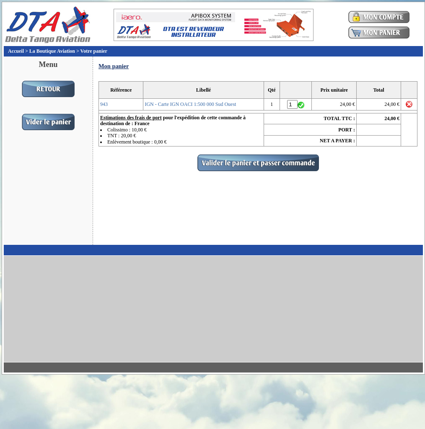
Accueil (16, 51)
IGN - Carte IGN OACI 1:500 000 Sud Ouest (190, 104)
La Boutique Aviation (52, 51)
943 (104, 104)
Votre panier (93, 51)
